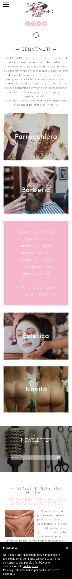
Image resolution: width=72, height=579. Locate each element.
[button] (67, 548)
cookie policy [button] (30, 566)
